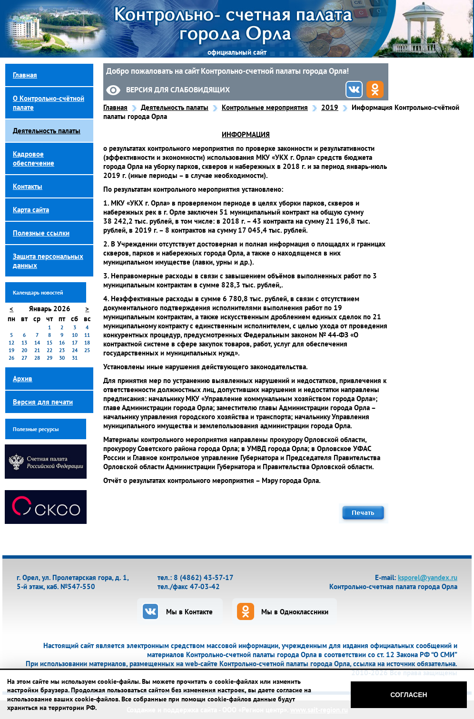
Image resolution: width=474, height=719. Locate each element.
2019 (329, 107)
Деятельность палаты (174, 107)
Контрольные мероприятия (265, 107)
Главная (115, 107)
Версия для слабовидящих (178, 89)
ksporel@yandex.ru (427, 577)
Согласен (408, 695)
